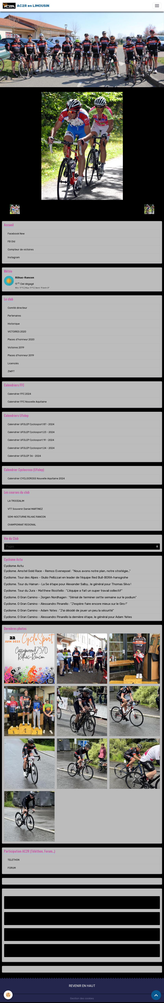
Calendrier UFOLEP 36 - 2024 (24, 456)
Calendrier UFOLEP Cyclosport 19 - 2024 (31, 440)
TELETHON (13, 859)
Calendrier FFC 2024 (19, 394)
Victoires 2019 (16, 347)
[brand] (26, 6)
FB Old (11, 241)
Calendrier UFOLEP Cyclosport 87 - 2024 (31, 424)
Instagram (14, 257)
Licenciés (13, 363)
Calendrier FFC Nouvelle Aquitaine (27, 401)
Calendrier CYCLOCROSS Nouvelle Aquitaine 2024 (36, 478)
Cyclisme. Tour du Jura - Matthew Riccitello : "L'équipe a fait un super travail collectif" (63, 590)
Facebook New (16, 233)
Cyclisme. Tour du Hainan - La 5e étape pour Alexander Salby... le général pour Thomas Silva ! (67, 584)
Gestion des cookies (82, 998)
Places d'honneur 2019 (21, 355)
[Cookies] (8, 994)
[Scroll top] (156, 995)
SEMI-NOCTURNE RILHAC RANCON (27, 516)
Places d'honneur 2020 (21, 339)
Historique (14, 323)
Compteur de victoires (21, 249)
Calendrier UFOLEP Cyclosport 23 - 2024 (31, 432)
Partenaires (14, 315)
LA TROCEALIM (16, 501)
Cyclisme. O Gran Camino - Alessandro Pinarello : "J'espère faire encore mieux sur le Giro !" (65, 604)
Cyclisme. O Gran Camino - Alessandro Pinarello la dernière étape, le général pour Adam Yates (68, 617)
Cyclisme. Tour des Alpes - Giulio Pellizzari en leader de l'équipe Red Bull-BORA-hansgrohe (66, 577)
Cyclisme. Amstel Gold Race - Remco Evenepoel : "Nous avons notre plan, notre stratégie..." (67, 571)
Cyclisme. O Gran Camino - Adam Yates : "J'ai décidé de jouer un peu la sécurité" (59, 610)
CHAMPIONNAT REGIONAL (22, 524)
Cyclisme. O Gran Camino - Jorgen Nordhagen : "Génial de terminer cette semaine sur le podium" (70, 597)
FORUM (12, 868)
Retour (82, 209)
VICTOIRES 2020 (17, 331)
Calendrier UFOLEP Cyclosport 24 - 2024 (31, 448)
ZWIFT (11, 371)
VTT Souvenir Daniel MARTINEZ (25, 509)
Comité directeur (17, 308)
